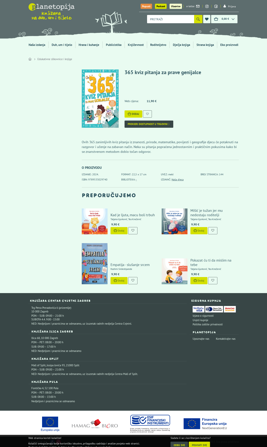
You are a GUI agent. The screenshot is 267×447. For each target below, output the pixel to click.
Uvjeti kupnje (200, 320)
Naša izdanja (37, 45)
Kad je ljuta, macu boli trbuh (133, 215)
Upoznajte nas (201, 338)
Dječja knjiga (181, 45)
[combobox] (170, 19)
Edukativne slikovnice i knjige (54, 59)
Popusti (146, 6)
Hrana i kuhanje (89, 45)
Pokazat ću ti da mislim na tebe (210, 262)
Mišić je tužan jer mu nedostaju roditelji (206, 212)
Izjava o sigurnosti (203, 315)
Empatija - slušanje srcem (130, 264)
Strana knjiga (205, 45)
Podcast (160, 6)
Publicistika (113, 45)
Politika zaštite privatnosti (208, 324)
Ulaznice (175, 6)
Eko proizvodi (229, 45)
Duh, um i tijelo (62, 45)
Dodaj (133, 114)
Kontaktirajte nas (225, 338)
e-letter (192, 6)
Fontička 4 (37, 388)
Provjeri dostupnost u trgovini (149, 124)
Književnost (136, 45)
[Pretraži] (198, 19)
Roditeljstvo (158, 45)
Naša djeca (178, 179)
